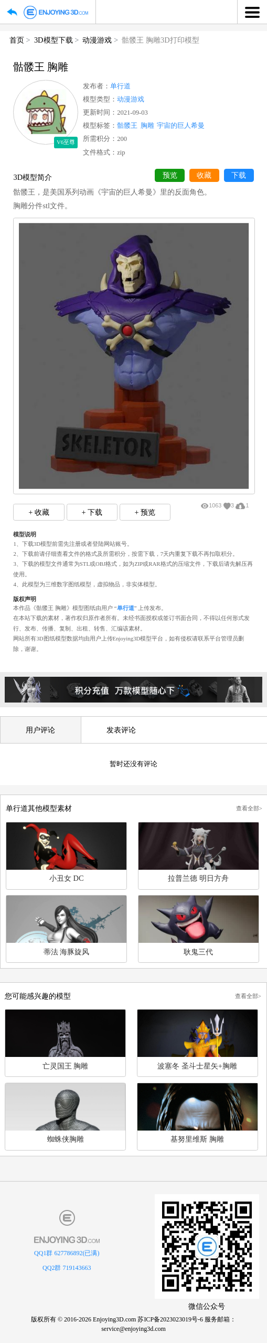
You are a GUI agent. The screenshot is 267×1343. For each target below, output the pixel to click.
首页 (16, 40)
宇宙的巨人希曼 (181, 125)
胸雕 (147, 125)
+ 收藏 (38, 512)
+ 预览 (145, 512)
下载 (238, 175)
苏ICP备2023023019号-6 (170, 1319)
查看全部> (249, 808)
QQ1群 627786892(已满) (66, 1253)
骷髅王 (127, 125)
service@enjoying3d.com (133, 1328)
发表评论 (121, 730)
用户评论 (40, 730)
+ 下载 (91, 512)
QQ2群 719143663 (66, 1267)
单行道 (120, 86)
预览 (170, 175)
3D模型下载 (53, 40)
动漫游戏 (97, 40)
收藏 (204, 175)
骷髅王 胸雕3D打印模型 (160, 40)
